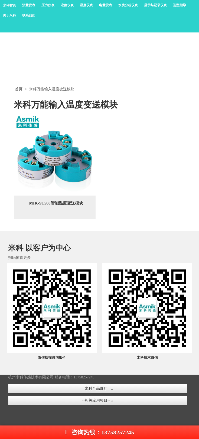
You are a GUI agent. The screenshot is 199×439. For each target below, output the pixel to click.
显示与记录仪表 (155, 5)
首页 (18, 89)
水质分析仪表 (128, 5)
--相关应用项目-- (97, 400)
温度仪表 (86, 5)
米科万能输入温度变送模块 (51, 89)
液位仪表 (67, 5)
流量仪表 (28, 5)
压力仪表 (47, 5)
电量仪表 (105, 5)
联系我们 (28, 15)
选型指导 (179, 5)
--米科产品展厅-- (97, 389)
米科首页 (9, 5)
